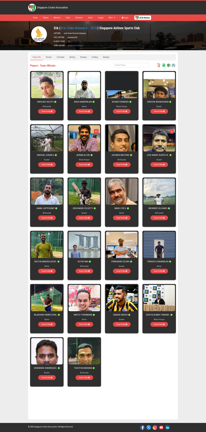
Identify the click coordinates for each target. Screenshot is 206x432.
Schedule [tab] (60, 57)
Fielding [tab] (95, 57)
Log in (125, 17)
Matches (57, 17)
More (112, 17)
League (101, 17)
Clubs (68, 17)
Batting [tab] (72, 57)
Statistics (79, 17)
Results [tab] (49, 57)
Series (90, 17)
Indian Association (75, 45)
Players (45, 17)
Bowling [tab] (83, 57)
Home (35, 17)
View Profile (47, 111)
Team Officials (47, 65)
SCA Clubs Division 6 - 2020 (78, 28)
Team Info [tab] (36, 57)
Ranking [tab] (106, 57)
